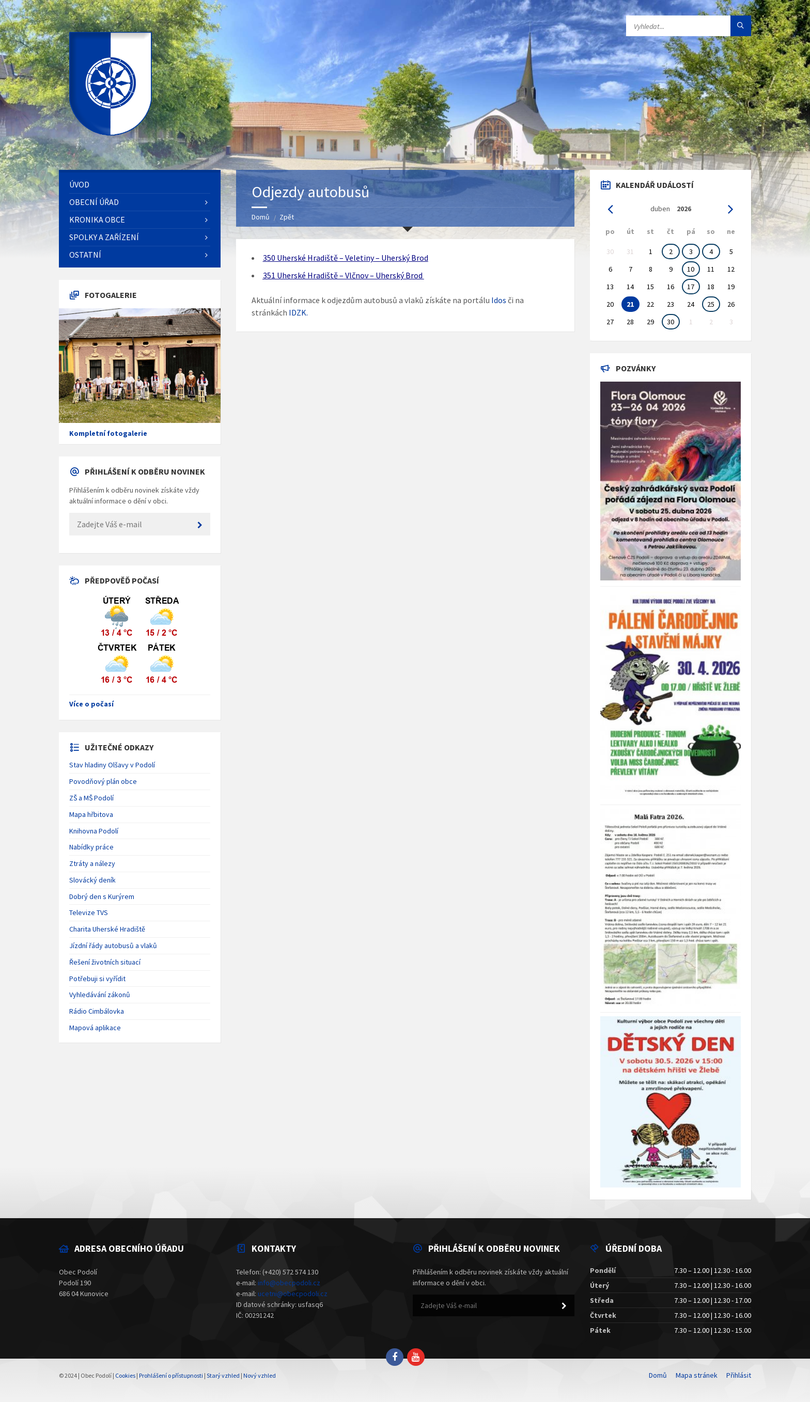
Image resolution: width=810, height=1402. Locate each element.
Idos (498, 300)
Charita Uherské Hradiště (107, 929)
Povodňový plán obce (103, 781)
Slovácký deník (92, 880)
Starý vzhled (223, 1375)
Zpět (286, 217)
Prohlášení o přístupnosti (171, 1375)
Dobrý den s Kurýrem (101, 896)
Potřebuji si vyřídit (97, 978)
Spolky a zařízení (104, 237)
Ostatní (85, 254)
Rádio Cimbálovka (96, 1011)
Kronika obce (97, 219)
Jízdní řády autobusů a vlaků (113, 945)
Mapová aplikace (95, 1027)
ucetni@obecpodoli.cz (293, 1293)
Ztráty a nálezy (92, 863)
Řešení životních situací (105, 962)
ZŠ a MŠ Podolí (91, 797)
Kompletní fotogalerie (108, 433)
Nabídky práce (91, 847)
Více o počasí (91, 703)
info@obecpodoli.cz (289, 1282)
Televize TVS (88, 912)
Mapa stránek (697, 1375)
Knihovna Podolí (93, 831)
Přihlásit (738, 1375)
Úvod (79, 184)
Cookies (125, 1375)
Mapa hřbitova (91, 814)
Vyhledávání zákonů (99, 994)
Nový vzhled (259, 1375)
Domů (261, 217)
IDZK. (298, 312)
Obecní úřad (94, 202)
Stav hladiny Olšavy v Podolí (112, 764)
